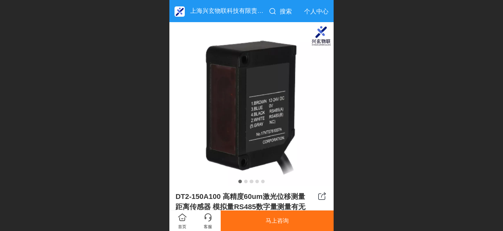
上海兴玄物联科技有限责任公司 (233, 10)
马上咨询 (277, 221)
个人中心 (316, 11)
